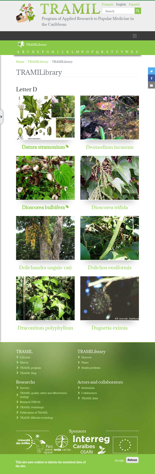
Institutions (88, 388)
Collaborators (89, 393)
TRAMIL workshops (32, 407)
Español (134, 4)
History (24, 362)
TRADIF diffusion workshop (36, 417)
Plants (84, 362)
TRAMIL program (30, 368)
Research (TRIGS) (30, 402)
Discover (86, 357)
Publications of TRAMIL (34, 412)
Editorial (25, 357)
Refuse (132, 462)
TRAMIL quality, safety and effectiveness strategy (43, 395)
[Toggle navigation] (134, 36)
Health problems (90, 368)
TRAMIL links (89, 398)
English (121, 4)
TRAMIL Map (28, 373)
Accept (119, 462)
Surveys (24, 388)
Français (107, 4)
